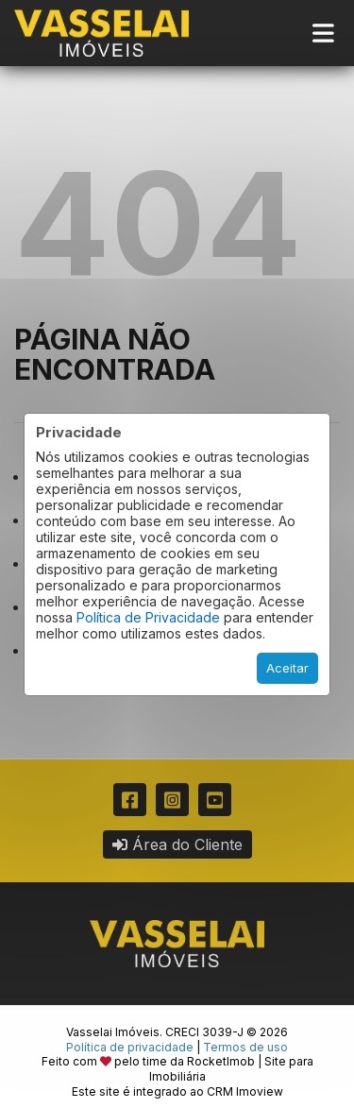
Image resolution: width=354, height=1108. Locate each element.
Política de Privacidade (148, 617)
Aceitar (287, 667)
